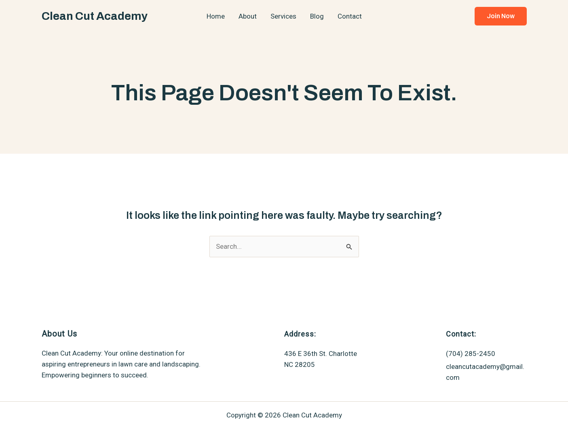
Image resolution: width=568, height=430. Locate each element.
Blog (317, 16)
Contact (350, 16)
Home (216, 16)
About (248, 16)
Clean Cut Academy (95, 16)
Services (283, 16)
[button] (501, 16)
